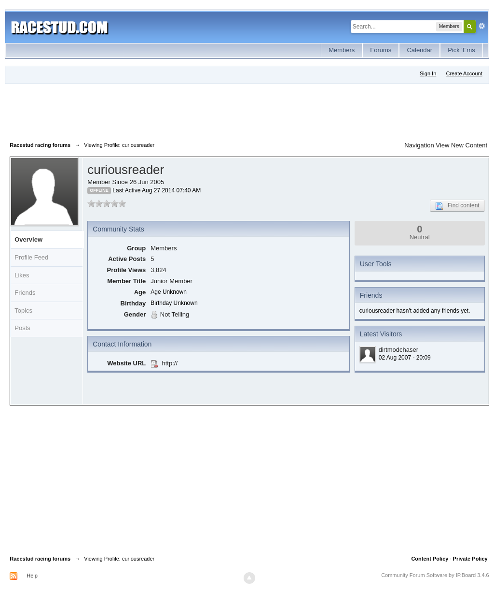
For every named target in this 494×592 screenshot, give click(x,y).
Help (32, 575)
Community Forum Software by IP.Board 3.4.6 (435, 575)
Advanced (482, 26)
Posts (22, 328)
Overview (28, 239)
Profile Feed (31, 257)
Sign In (428, 73)
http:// (170, 363)
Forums (380, 50)
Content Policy (429, 559)
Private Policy (470, 559)
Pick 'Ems (461, 50)
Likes (21, 275)
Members (342, 50)
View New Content (461, 145)
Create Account (464, 73)
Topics (23, 310)
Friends (24, 292)
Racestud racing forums (40, 559)
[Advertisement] (185, 110)
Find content (457, 206)
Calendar (419, 50)
